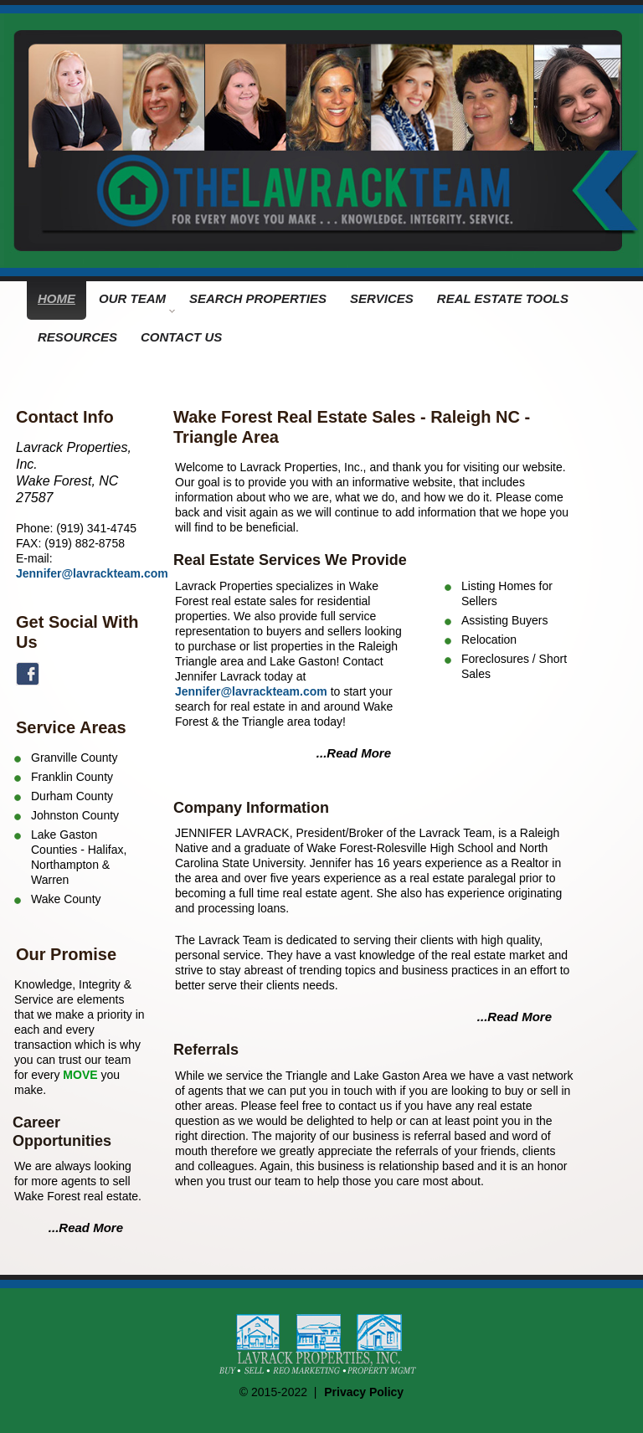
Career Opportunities (62, 1131)
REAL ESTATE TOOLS (502, 298)
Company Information (251, 807)
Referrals (206, 1049)
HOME (56, 298)
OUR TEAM (137, 302)
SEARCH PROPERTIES (258, 298)
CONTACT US (181, 337)
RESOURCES (77, 337)
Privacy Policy (364, 1392)
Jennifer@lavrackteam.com (92, 573)
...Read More (86, 1227)
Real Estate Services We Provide (290, 560)
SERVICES (382, 298)
